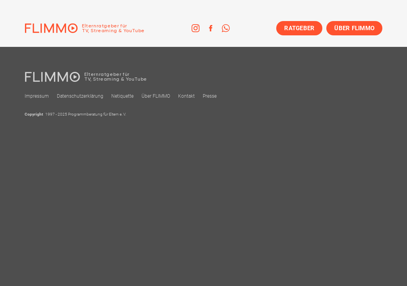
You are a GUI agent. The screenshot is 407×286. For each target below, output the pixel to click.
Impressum (37, 96)
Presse (210, 96)
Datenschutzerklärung (80, 96)
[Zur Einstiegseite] (85, 28)
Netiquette (122, 96)
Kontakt (186, 96)
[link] (196, 28)
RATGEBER (299, 28)
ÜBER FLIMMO (354, 28)
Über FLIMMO (155, 96)
